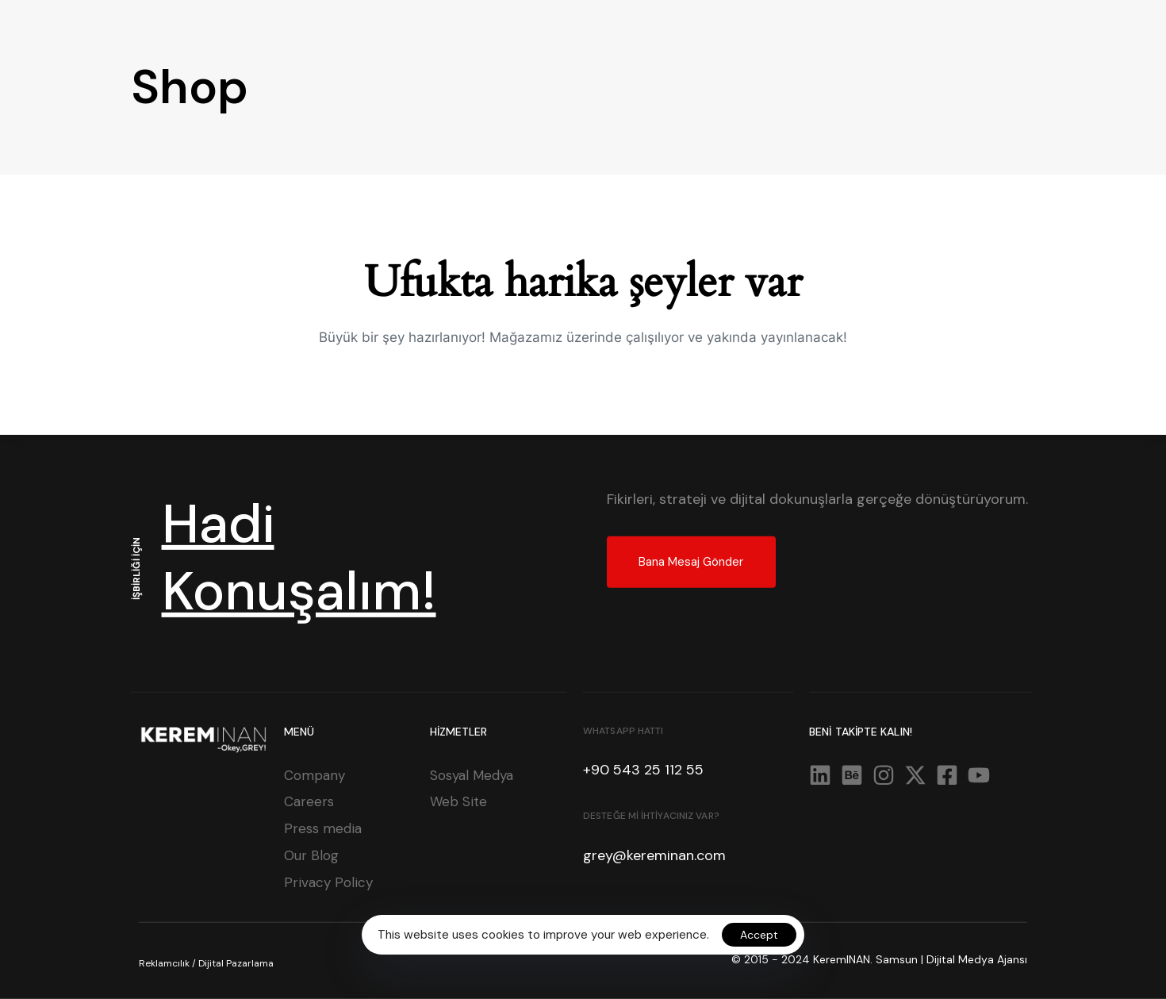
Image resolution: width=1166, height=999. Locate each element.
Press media (323, 828)
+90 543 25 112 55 (643, 769)
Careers (309, 801)
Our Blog (311, 855)
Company (314, 774)
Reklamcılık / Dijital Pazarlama (206, 963)
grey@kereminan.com (654, 855)
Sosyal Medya (471, 774)
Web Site (458, 801)
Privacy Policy (328, 882)
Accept (759, 935)
